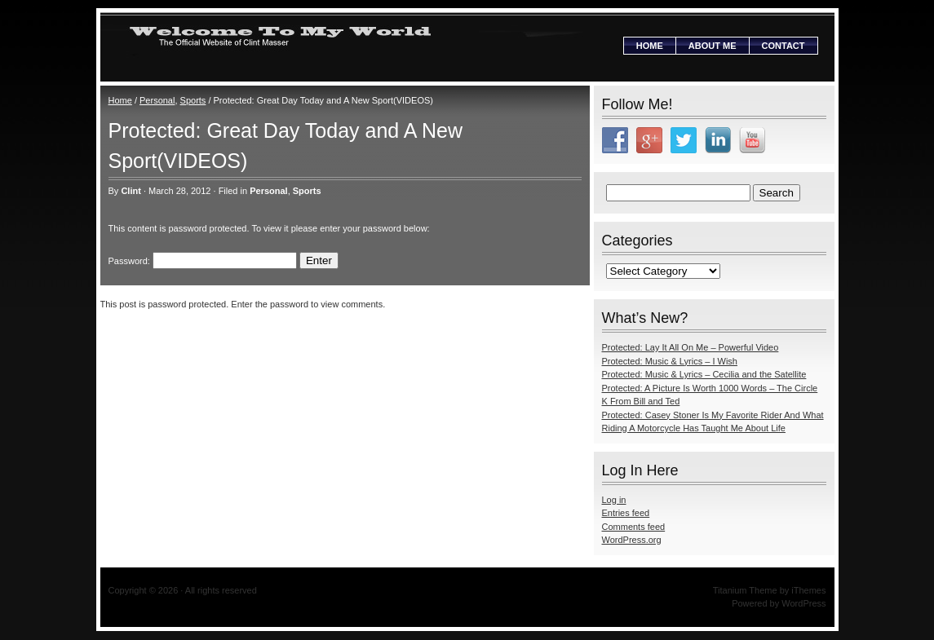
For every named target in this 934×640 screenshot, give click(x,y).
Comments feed (634, 527)
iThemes (808, 590)
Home (649, 46)
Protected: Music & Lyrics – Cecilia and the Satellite (704, 374)
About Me (712, 46)
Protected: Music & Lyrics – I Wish (669, 361)
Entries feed (626, 513)
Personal (157, 100)
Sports (193, 100)
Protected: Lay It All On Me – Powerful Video (690, 347)
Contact (783, 46)
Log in (614, 500)
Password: (202, 261)
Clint (130, 191)
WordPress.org (632, 540)
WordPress (803, 603)
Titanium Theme (745, 590)
